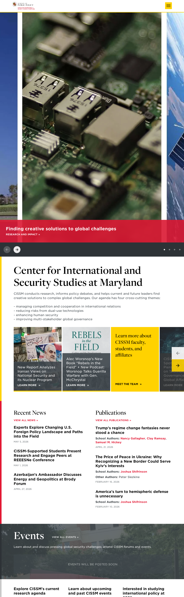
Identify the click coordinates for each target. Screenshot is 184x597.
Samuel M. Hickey (108, 442)
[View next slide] (17, 249)
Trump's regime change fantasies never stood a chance (132, 430)
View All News (24, 420)
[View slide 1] (164, 249)
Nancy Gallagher (133, 438)
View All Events (64, 537)
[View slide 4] (179, 249)
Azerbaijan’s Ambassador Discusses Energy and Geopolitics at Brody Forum (47, 479)
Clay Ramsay (156, 438)
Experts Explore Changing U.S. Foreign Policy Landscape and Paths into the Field (48, 432)
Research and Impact (21, 234)
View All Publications (112, 420)
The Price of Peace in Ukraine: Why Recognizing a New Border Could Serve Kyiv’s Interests (133, 461)
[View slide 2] (169, 249)
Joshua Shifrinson (134, 471)
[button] (168, 5)
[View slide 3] (174, 249)
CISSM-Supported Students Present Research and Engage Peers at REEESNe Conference (47, 455)
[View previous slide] (7, 249)
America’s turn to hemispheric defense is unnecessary (131, 494)
